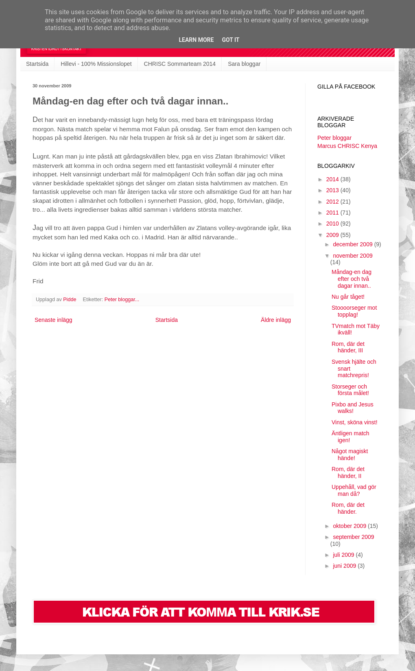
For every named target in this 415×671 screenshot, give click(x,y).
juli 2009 (344, 555)
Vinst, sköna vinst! (355, 422)
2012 (333, 201)
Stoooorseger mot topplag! (354, 311)
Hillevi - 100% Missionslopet (96, 64)
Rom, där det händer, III (348, 347)
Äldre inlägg (276, 320)
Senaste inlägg (53, 320)
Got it (230, 40)
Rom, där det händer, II (348, 472)
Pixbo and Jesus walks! (353, 408)
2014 (333, 179)
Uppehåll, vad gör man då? (354, 490)
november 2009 (352, 255)
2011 (333, 212)
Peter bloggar (334, 138)
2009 (333, 235)
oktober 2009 (350, 526)
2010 (333, 223)
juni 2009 (345, 565)
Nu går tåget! (348, 296)
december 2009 (353, 244)
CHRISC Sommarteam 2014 (180, 64)
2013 (333, 190)
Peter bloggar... (122, 299)
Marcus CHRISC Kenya (347, 146)
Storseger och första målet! (350, 390)
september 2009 (353, 537)
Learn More (196, 40)
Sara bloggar (244, 64)
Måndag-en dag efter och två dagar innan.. (351, 279)
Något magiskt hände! (350, 454)
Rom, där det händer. (348, 508)
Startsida (37, 64)
